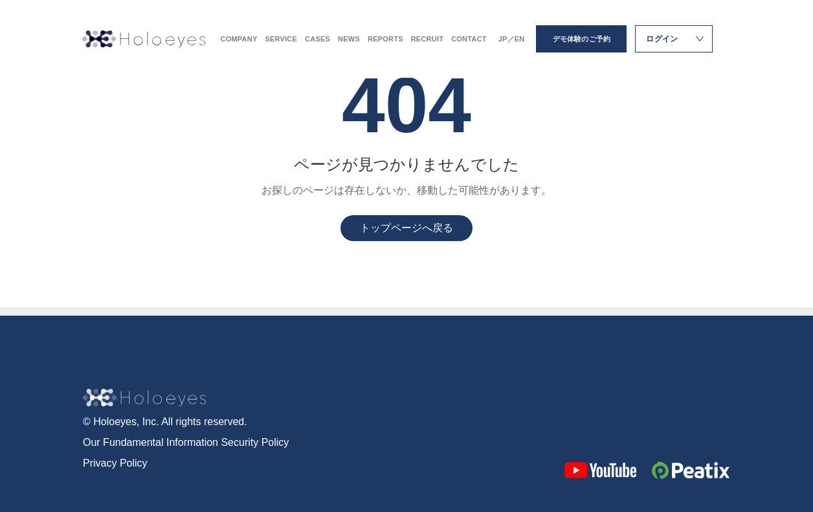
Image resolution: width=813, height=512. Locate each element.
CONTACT (469, 39)
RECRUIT (427, 39)
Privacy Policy (115, 463)
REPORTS (385, 39)
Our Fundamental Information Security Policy (186, 442)
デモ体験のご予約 (582, 39)
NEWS (349, 39)
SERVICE (281, 39)
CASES (317, 39)
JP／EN (511, 39)
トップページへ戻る (406, 227)
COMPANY (239, 39)
